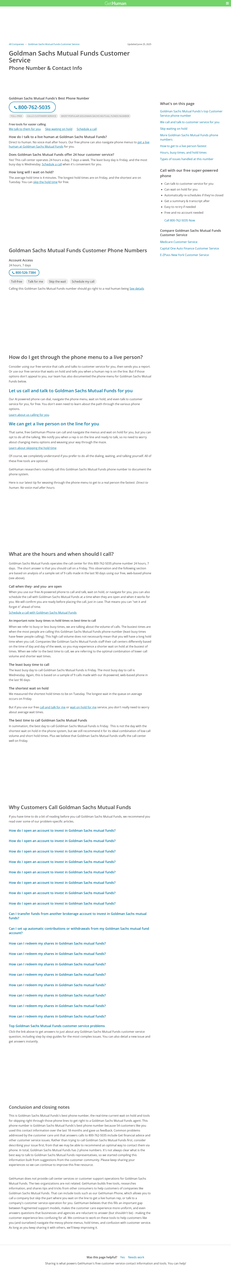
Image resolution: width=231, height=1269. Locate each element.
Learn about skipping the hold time (32, 448)
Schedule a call (87, 129)
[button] (227, 3)
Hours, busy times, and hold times (183, 153)
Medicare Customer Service (178, 242)
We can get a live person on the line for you (54, 424)
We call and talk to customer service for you (189, 122)
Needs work (136, 1257)
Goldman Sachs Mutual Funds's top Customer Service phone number (191, 113)
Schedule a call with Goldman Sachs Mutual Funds (43, 613)
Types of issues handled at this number (186, 159)
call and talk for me (53, 707)
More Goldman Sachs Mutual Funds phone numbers (189, 137)
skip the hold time (45, 182)
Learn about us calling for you (29, 415)
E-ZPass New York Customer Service (184, 255)
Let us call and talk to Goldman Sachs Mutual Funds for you (71, 391)
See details (137, 289)
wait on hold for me (83, 707)
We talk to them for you (25, 129)
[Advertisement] (80, 215)
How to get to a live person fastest (183, 146)
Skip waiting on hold (58, 129)
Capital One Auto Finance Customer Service (189, 248)
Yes (122, 1257)
